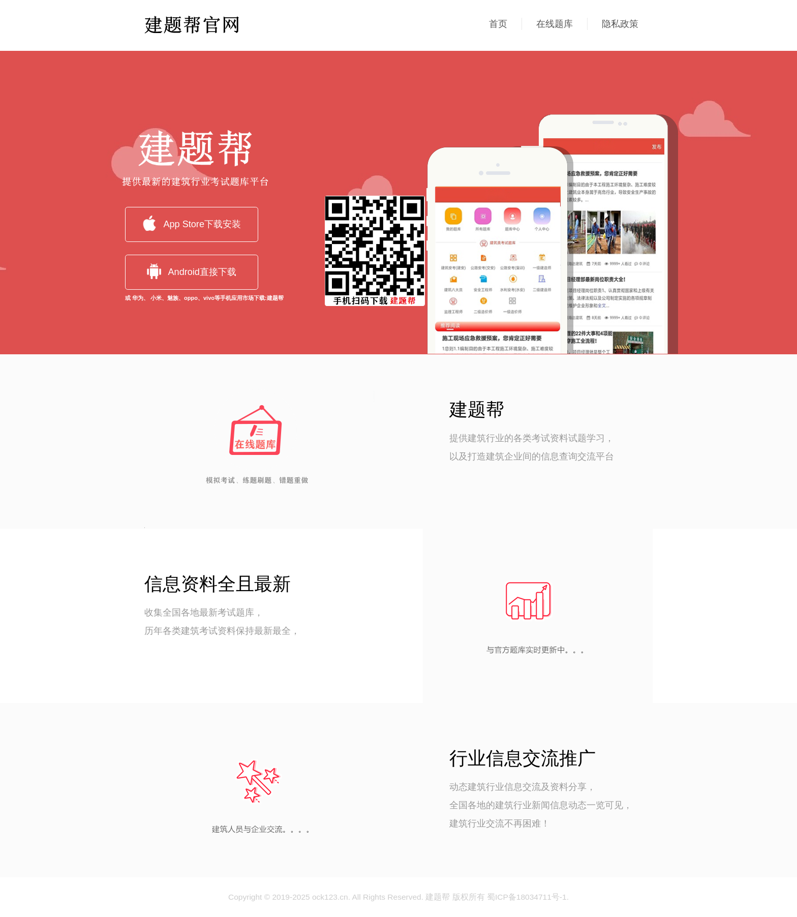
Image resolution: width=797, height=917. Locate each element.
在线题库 (554, 24)
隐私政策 (620, 24)
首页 (498, 24)
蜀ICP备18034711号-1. (528, 897)
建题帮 (437, 897)
